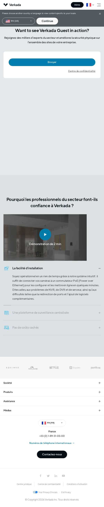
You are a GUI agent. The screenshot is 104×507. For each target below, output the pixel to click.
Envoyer (52, 62)
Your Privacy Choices (47, 492)
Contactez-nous (52, 454)
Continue (47, 21)
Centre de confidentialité (81, 71)
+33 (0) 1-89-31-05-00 (52, 436)
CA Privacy (66, 492)
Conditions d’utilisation (77, 484)
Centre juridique (24, 484)
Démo (77, 4)
